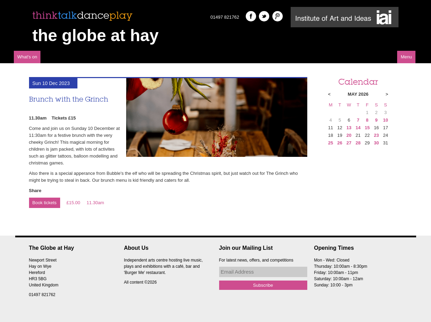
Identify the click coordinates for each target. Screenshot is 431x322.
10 (385, 120)
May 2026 (358, 94)
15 (367, 127)
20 (348, 135)
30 (376, 142)
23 (376, 135)
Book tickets (44, 202)
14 (358, 127)
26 (339, 142)
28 (358, 142)
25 (330, 142)
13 (348, 127)
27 (348, 142)
